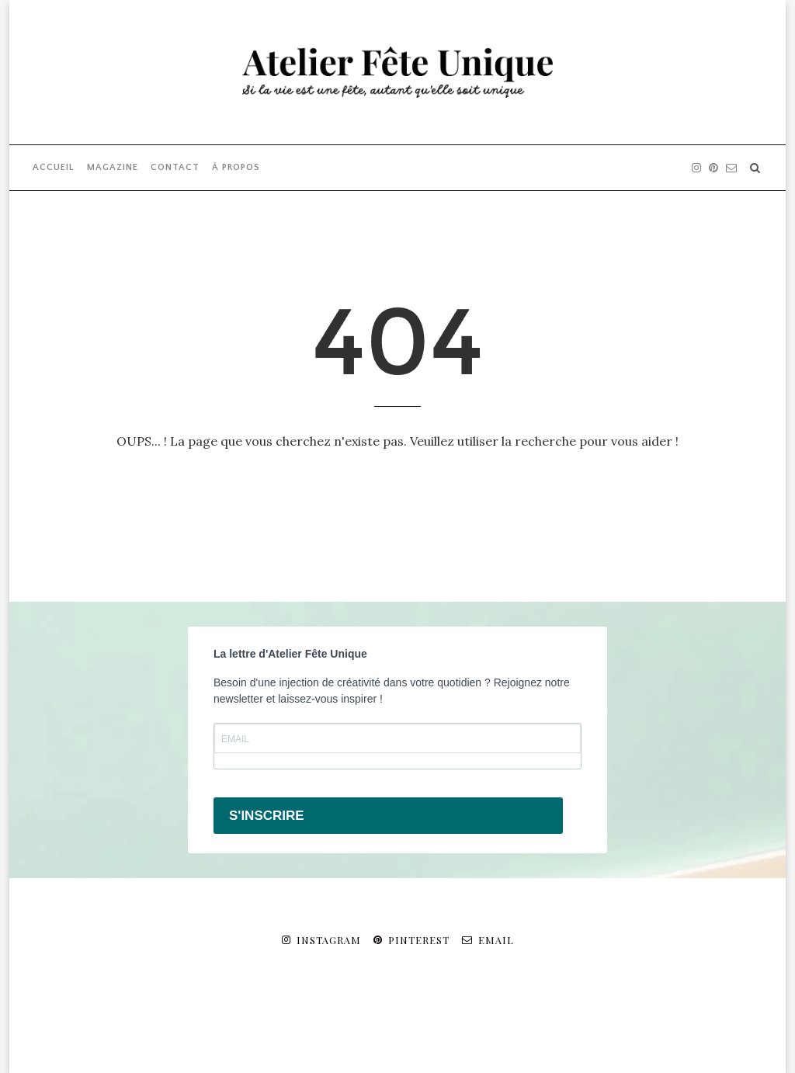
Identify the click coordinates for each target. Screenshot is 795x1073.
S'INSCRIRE (266, 815)
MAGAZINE (112, 167)
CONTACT (175, 167)
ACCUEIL (54, 167)
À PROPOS (236, 167)
